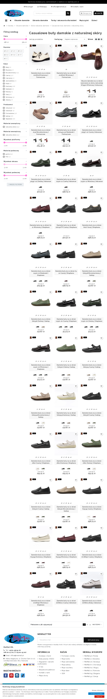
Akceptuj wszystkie (96, 693)
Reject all (99, 696)
